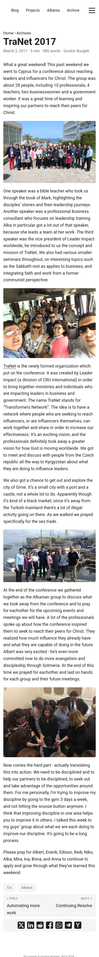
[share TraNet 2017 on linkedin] (30, 925)
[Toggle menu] (92, 10)
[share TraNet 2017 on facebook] (49, 925)
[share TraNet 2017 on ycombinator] (77, 925)
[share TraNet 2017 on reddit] (40, 925)
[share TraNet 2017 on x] (21, 925)
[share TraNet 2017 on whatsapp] (58, 925)
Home (8, 33)
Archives (24, 33)
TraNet (9, 366)
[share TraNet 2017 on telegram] (68, 925)
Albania (27, 888)
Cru (9, 888)
